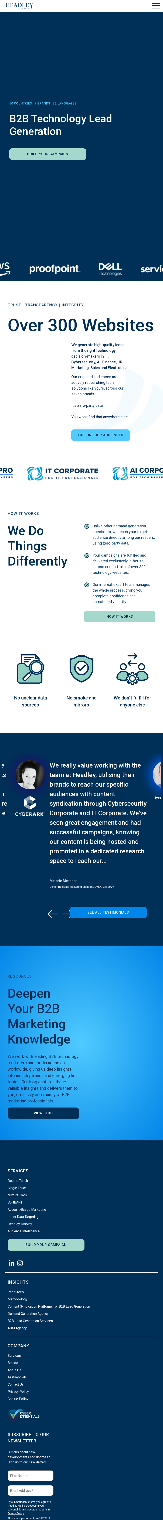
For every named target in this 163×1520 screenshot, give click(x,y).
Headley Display (20, 1224)
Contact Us (16, 1384)
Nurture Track (17, 1195)
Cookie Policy (18, 1399)
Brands (13, 1363)
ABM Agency (17, 1328)
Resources (16, 1292)
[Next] (67, 914)
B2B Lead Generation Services (30, 1321)
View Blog (43, 1113)
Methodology (17, 1299)
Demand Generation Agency (28, 1314)
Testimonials (17, 1377)
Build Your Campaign (47, 154)
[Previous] (53, 914)
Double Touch (18, 1181)
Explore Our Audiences (100, 435)
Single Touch (17, 1188)
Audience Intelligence (24, 1231)
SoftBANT (15, 1202)
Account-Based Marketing (27, 1210)
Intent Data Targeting (23, 1217)
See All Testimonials (108, 912)
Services (14, 1356)
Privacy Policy (18, 1392)
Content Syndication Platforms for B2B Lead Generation (49, 1306)
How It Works (120, 616)
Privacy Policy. (16, 1513)
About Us (14, 1370)
